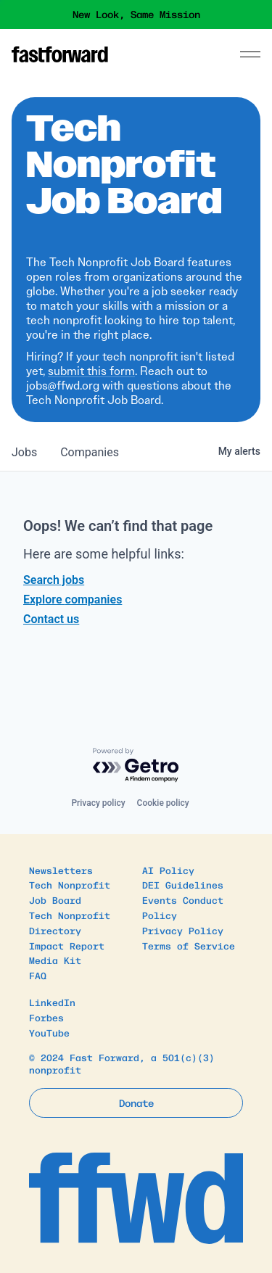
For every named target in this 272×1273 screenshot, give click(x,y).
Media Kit (55, 960)
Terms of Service (188, 945)
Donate (136, 1102)
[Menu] (250, 54)
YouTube (49, 1032)
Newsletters (61, 870)
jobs (24, 452)
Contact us (51, 619)
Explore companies (72, 599)
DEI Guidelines (182, 884)
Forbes (46, 1017)
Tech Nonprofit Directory (69, 922)
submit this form (91, 371)
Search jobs (53, 580)
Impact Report (66, 945)
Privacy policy (98, 803)
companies (89, 452)
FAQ (37, 975)
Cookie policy (163, 803)
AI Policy (168, 870)
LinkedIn (52, 1002)
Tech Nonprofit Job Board (69, 892)
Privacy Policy (182, 930)
